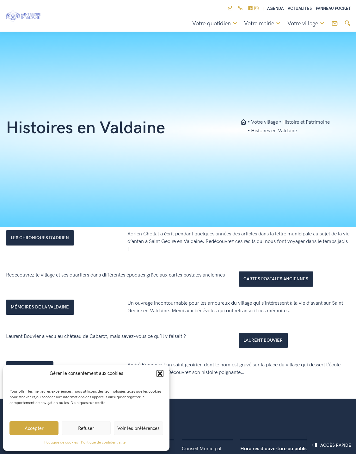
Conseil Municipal (201, 449)
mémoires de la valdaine (40, 307)
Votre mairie (263, 24)
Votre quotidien (215, 24)
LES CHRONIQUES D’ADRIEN (40, 237)
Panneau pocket (333, 9)
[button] (160, 373)
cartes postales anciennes (275, 279)
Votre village (306, 24)
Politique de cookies (61, 442)
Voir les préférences (138, 428)
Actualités (300, 9)
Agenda (275, 9)
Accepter (34, 428)
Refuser (86, 428)
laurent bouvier (263, 340)
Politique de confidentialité (103, 442)
